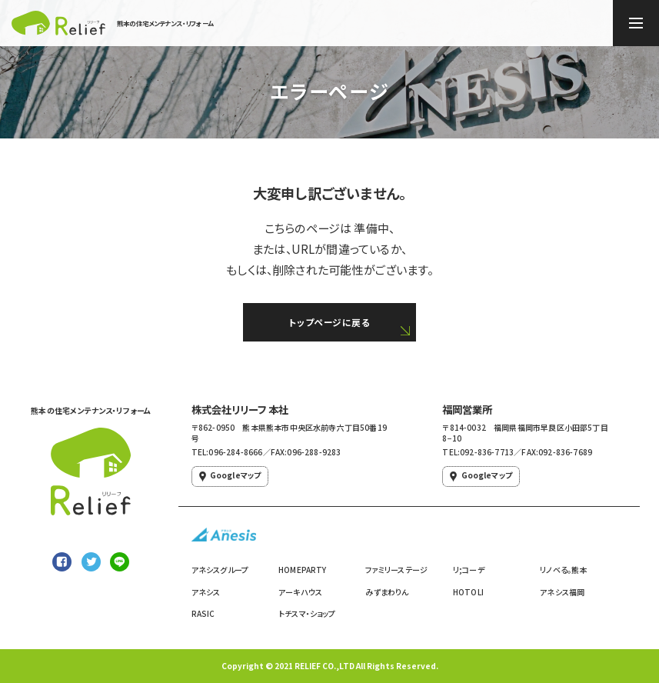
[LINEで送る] (119, 561)
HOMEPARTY (302, 569)
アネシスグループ (219, 569)
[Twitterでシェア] (91, 561)
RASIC (203, 613)
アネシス (206, 592)
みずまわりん (386, 592)
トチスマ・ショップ (307, 613)
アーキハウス (300, 592)
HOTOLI (468, 592)
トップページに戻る (329, 321)
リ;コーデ (468, 569)
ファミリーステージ (396, 569)
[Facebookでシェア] (62, 561)
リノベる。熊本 (563, 569)
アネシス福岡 (562, 592)
